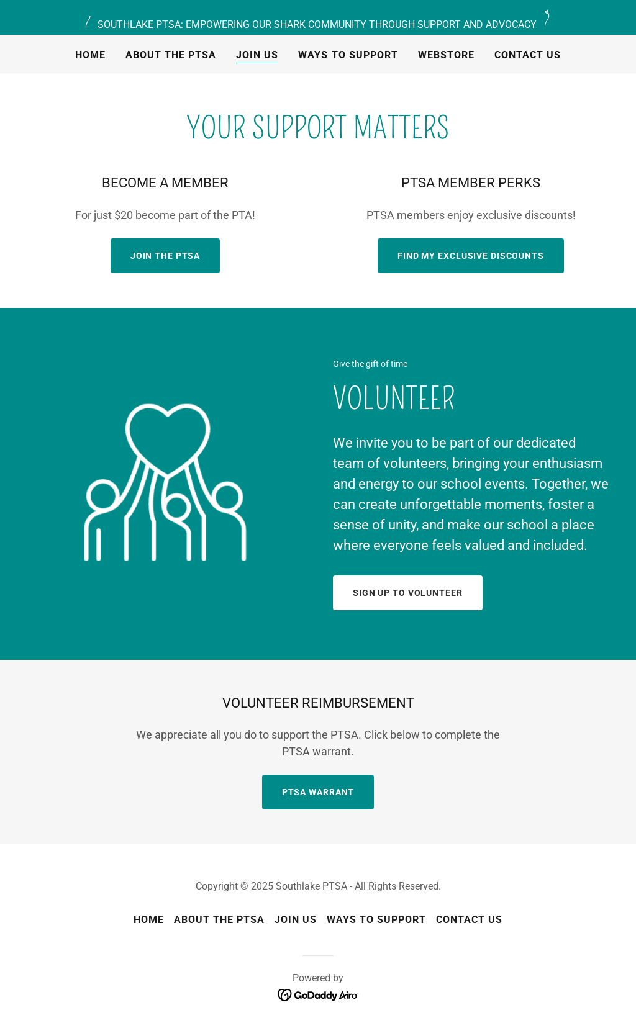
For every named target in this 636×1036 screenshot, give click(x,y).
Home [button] (149, 920)
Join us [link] (257, 55)
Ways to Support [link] (348, 55)
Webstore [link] (446, 55)
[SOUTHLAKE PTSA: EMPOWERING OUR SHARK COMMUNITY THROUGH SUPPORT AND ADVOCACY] (318, 17)
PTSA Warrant (318, 792)
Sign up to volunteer (408, 593)
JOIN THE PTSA (165, 256)
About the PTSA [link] (170, 55)
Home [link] (90, 55)
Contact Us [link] (527, 55)
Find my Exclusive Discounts (471, 256)
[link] (318, 994)
